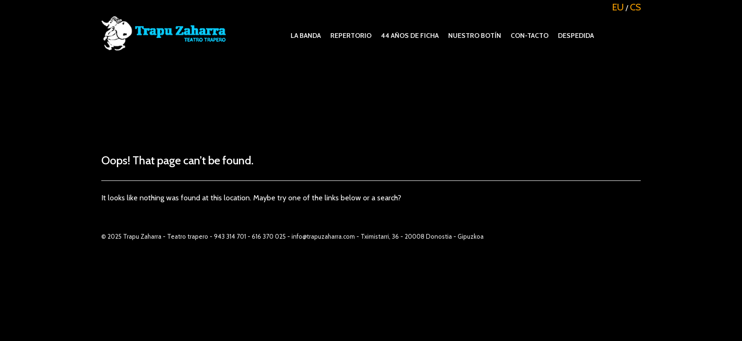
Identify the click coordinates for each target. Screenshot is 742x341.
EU (618, 7)
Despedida (576, 35)
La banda (306, 35)
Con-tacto (529, 35)
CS (635, 7)
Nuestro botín (474, 35)
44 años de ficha (410, 35)
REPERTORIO (350, 35)
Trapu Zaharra (142, 236)
